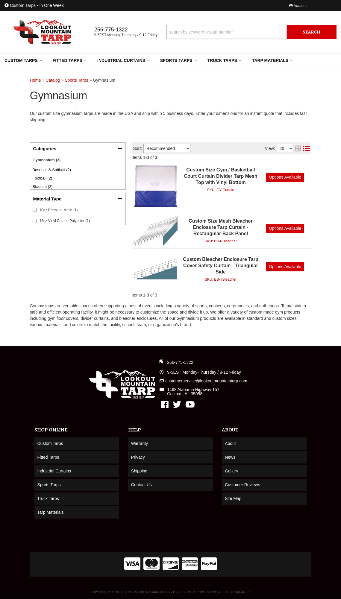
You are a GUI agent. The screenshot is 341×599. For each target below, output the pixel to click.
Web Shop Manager (234, 592)
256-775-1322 (180, 362)
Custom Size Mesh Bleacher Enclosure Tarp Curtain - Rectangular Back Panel (220, 227)
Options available (285, 177)
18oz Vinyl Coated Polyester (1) (65, 221)
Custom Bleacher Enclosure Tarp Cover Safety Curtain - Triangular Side (220, 265)
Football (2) (42, 178)
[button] (251, 32)
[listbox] (166, 148)
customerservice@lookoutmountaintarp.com (206, 381)
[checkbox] (35, 210)
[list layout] (306, 148)
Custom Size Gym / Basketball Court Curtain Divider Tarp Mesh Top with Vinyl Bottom (220, 176)
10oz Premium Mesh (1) (59, 210)
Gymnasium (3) (47, 160)
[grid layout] (298, 148)
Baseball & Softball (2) (52, 170)
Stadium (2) (43, 186)
